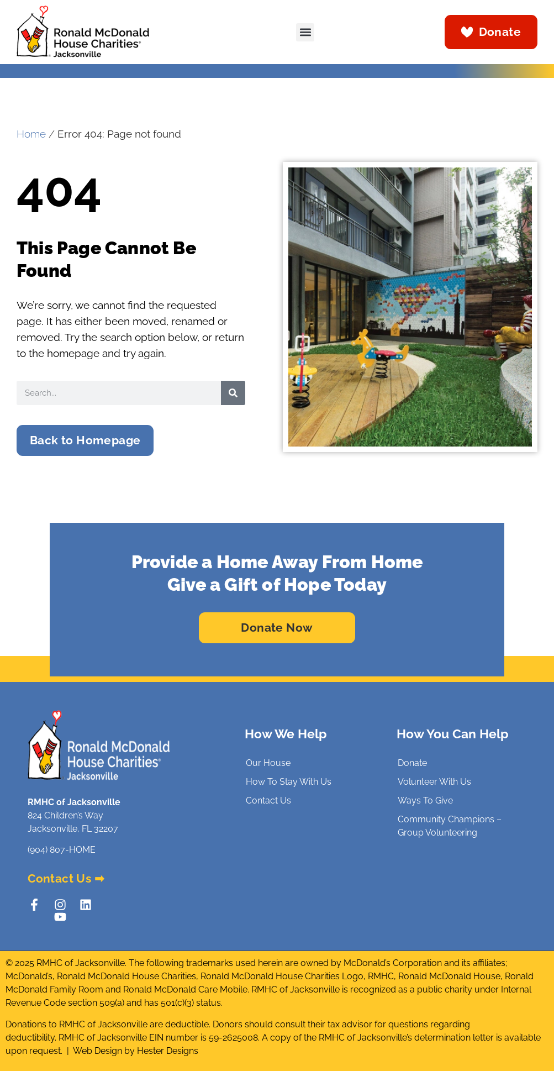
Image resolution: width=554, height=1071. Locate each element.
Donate (412, 763)
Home (31, 134)
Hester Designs (167, 1051)
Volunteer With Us (434, 781)
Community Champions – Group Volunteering (450, 826)
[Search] (233, 393)
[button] (305, 32)
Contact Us (268, 800)
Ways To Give (425, 800)
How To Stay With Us (288, 781)
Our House (268, 763)
